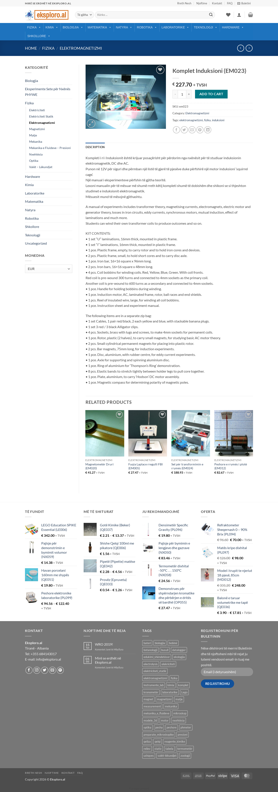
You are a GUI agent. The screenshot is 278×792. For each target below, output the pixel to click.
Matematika (99, 27)
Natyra (124, 27)
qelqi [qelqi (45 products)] (158, 741)
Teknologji (205, 27)
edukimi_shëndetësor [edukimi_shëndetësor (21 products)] (157, 657)
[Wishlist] (228, 15)
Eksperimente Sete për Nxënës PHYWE (47, 92)
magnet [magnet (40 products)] (148, 699)
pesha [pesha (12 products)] (159, 727)
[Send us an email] (52, 670)
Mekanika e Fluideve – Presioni (50, 148)
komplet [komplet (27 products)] (183, 685)
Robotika (147, 27)
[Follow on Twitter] (44, 670)
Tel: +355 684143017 (41, 654)
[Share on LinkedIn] (207, 129)
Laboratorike (175, 27)
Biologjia (73, 27)
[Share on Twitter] (184, 129)
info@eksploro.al (48, 659)
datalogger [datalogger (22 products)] (179, 650)
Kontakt (217, 3)
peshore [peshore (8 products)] (172, 727)
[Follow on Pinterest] (60, 670)
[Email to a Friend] (192, 129)
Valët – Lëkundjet (40, 167)
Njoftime (201, 3)
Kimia (52, 27)
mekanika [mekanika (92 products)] (171, 706)
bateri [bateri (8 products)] (147, 643)
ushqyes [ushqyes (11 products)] (149, 755)
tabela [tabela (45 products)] (169, 748)
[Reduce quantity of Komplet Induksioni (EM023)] (175, 94)
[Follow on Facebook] (29, 670)
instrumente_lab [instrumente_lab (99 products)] (154, 685)
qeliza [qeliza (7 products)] (147, 741)
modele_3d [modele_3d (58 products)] (150, 720)
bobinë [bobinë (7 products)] (173, 643)
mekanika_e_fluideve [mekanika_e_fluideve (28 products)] (156, 713)
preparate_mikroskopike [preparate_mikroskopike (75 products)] (159, 734)
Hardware (233, 27)
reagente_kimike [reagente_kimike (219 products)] (174, 741)
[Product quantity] (182, 94)
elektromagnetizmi (191, 120)
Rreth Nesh (184, 3)
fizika (207, 120)
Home (31, 48)
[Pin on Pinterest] (200, 129)
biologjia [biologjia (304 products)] (160, 643)
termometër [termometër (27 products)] (184, 748)
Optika (33, 160)
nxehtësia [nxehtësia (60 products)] (178, 720)
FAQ (229, 3)
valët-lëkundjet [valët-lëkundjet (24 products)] (167, 755)
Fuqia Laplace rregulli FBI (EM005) (145, 466)
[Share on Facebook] (176, 129)
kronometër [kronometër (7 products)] (151, 692)
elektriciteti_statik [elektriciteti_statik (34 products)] (155, 671)
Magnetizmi (37, 129)
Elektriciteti (37, 110)
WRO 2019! (104, 644)
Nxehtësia (36, 154)
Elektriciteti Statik (41, 116)
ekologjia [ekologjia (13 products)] (179, 657)
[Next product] (240, 48)
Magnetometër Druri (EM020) (99, 466)
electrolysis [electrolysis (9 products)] (151, 664)
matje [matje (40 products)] (179, 699)
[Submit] (211, 15)
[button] (244, 3)
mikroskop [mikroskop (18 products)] (179, 713)
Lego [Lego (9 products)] (184, 692)
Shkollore (38, 36)
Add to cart (211, 94)
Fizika (34, 27)
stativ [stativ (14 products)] (158, 748)
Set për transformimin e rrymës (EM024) (187, 466)
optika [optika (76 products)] (147, 727)
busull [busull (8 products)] (164, 650)
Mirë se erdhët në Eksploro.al (108, 660)
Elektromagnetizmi (81, 48)
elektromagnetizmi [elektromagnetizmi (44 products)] (155, 678)
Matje (33, 135)
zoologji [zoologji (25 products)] (185, 755)
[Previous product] (249, 48)
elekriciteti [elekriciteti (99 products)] (168, 664)
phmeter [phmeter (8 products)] (185, 727)
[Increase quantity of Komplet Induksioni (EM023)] (189, 94)
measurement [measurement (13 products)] (152, 706)
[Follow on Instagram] (36, 670)
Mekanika (35, 141)
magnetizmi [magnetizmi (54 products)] (164, 699)
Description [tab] (95, 147)
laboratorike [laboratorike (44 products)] (169, 692)
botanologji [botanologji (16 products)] (150, 650)
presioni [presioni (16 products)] (182, 734)
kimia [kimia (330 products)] (170, 685)
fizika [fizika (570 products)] (174, 678)
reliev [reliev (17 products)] (147, 748)
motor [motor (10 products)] (165, 720)
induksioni (218, 120)
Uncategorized (36, 243)
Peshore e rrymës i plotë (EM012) (230, 466)
